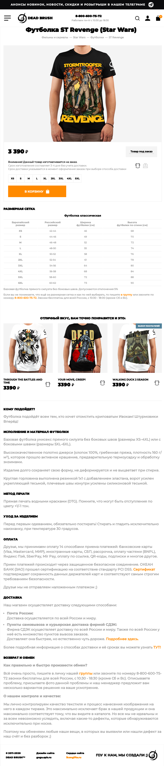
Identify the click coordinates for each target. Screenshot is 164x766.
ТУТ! (157, 647)
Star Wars (79, 37)
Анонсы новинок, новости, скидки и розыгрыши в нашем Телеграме (82, 4)
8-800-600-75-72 (88, 16)
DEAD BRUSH (35, 18)
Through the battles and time (22, 381)
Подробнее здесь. (122, 639)
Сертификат (144, 569)
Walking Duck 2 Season (130, 379)
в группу (126, 294)
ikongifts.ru (73, 757)
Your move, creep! (71, 379)
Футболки (97, 37)
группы (85, 674)
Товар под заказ (141, 151)
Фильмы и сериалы (55, 37)
